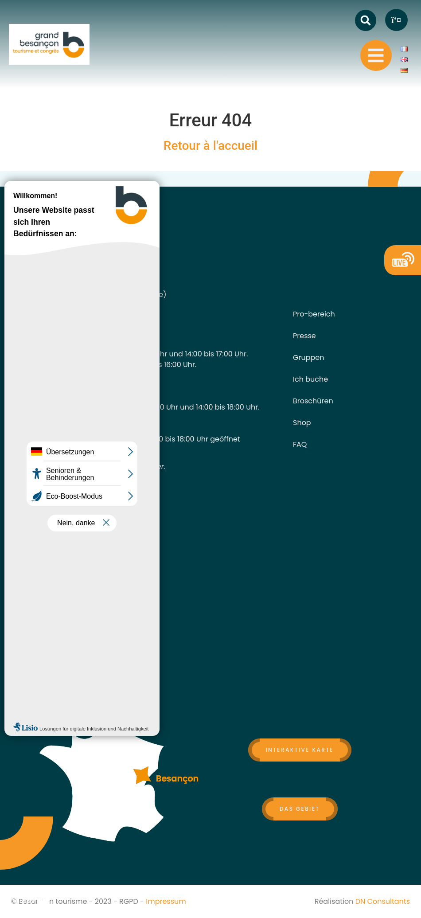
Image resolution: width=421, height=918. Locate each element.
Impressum (166, 901)
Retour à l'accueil (210, 145)
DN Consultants (382, 901)
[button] (365, 20)
